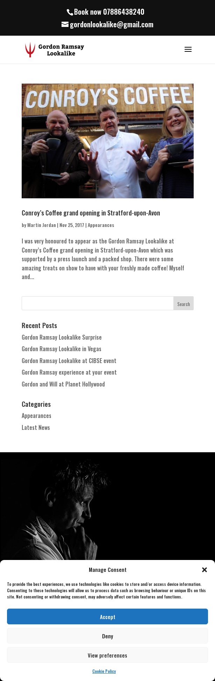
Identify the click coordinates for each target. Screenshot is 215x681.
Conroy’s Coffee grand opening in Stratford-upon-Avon (91, 212)
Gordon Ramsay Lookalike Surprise (62, 337)
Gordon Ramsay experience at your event (69, 372)
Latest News (36, 427)
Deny (107, 636)
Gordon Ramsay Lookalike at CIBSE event (69, 360)
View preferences (107, 655)
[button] (204, 569)
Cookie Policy (104, 671)
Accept (107, 616)
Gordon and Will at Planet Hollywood (63, 384)
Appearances (101, 224)
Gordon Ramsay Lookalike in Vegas (61, 349)
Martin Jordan (41, 224)
